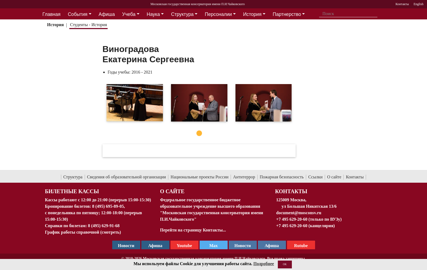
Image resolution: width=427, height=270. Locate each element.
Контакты (355, 177)
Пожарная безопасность (282, 177)
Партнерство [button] (287, 14)
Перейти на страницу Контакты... (193, 230)
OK (285, 264)
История (55, 24)
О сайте (334, 177)
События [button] (77, 14)
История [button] (252, 14)
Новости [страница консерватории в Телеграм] (126, 245)
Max (213, 245)
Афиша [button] (107, 14)
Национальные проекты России (199, 177)
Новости (242, 245)
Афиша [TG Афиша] (155, 245)
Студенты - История (88, 24)
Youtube (184, 245)
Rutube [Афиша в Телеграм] (301, 245)
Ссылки (315, 177)
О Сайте (172, 191)
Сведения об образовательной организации (126, 177)
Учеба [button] (128, 14)
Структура (73, 177)
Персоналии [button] (218, 14)
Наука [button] (153, 14)
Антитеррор (244, 177)
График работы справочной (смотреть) (83, 232)
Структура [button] (182, 14)
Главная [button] (51, 14)
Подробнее (263, 263)
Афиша (272, 245)
